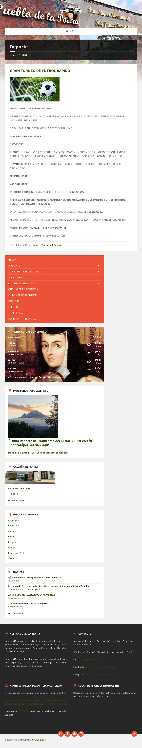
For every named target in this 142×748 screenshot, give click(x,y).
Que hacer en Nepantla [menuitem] (23, 289)
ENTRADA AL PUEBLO (20, 488)
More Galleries (16, 500)
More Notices (15, 613)
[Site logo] (71, 21)
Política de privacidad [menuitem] (23, 318)
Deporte (58, 245)
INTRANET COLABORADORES (35, 740)
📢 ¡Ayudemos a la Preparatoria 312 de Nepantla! (34, 577)
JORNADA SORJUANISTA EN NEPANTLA (28, 603)
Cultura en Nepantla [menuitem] (22, 283)
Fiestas (12, 547)
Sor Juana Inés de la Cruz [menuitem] (24, 271)
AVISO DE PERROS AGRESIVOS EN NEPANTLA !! (31, 594)
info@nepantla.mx (90, 659)
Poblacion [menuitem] (15, 265)
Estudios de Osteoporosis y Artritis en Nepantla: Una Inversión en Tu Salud (49, 586)
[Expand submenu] (98, 265)
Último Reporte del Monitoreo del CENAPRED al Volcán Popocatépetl (50, 443)
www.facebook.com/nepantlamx (100, 666)
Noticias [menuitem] (14, 301)
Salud (11, 558)
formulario (24, 711)
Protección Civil (16, 553)
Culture (11, 536)
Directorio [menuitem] (15, 277)
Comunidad (47, 245)
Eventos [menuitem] (13, 307)
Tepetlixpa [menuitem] (15, 313)
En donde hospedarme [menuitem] (22, 295)
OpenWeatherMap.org (50, 377)
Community (13, 520)
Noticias (23, 54)
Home (13, 54)
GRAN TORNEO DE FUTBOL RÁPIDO (40, 70)
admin (36, 245)
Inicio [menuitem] (12, 259)
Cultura (11, 531)
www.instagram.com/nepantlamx (100, 674)
